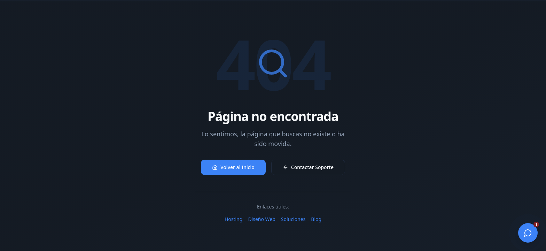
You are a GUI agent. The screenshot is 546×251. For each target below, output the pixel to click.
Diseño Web (261, 219)
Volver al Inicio (233, 167)
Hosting (233, 219)
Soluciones (293, 219)
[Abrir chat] (528, 233)
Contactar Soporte (308, 167)
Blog (316, 219)
